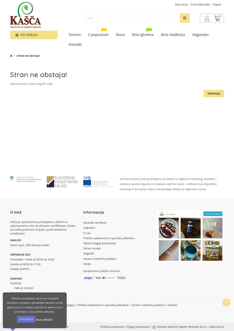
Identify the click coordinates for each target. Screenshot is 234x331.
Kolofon (172, 305)
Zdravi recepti (92, 248)
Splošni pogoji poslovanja (99, 243)
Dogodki (88, 253)
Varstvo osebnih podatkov (100, 258)
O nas (87, 233)
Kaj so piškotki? (44, 319)
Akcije (87, 264)
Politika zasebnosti (112, 326)
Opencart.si (216, 326)
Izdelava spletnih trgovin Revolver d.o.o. (182, 326)
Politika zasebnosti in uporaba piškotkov (109, 238)
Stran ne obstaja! (28, 55)
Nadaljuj (213, 93)
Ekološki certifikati (94, 222)
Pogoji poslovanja (138, 326)
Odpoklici (89, 227)
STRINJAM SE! (26, 319)
